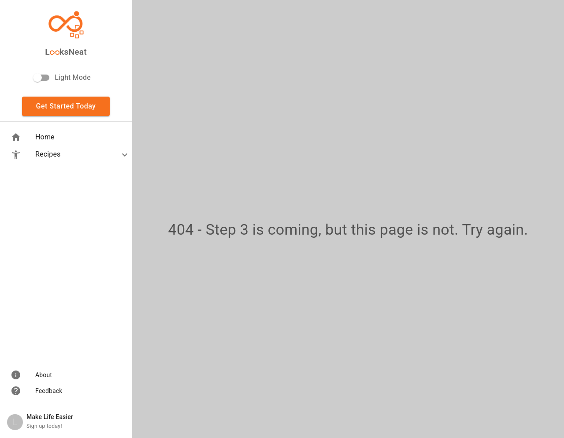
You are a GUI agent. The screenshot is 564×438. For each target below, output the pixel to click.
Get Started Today (66, 106)
